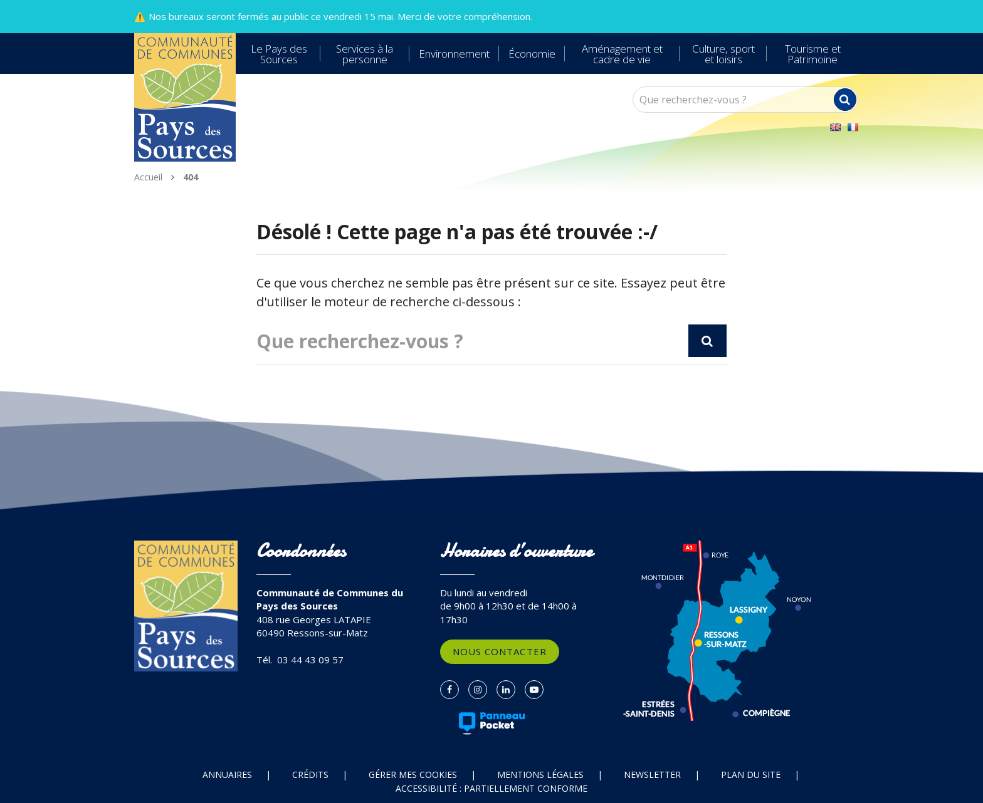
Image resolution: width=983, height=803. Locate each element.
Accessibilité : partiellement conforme (491, 788)
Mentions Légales (540, 774)
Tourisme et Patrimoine (813, 53)
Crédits (310, 774)
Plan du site (751, 774)
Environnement (454, 53)
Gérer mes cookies (413, 774)
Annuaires (227, 774)
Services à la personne (364, 53)
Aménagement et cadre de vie (622, 53)
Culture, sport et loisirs (723, 53)
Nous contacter (500, 651)
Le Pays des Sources (279, 53)
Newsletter (652, 774)
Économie (531, 53)
